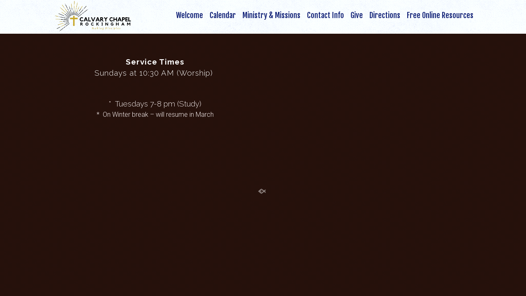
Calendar (223, 16)
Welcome (189, 16)
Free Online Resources (440, 16)
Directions (384, 16)
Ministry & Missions (271, 16)
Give (357, 16)
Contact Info (325, 16)
